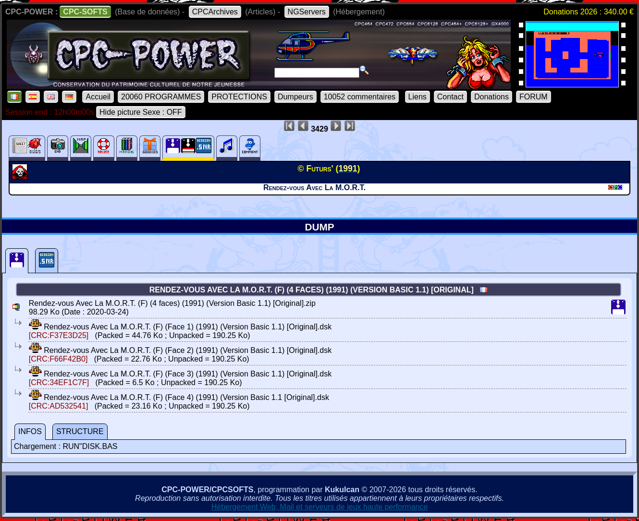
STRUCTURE (80, 431)
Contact (450, 97)
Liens (417, 97)
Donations (491, 97)
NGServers (307, 12)
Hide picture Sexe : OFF (140, 112)
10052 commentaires (359, 97)
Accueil (98, 97)
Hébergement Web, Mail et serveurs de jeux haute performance (319, 507)
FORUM (533, 97)
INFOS (30, 431)
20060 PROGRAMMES (161, 97)
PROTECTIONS (239, 97)
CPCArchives (215, 12)
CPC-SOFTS (85, 12)
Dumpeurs (295, 97)
